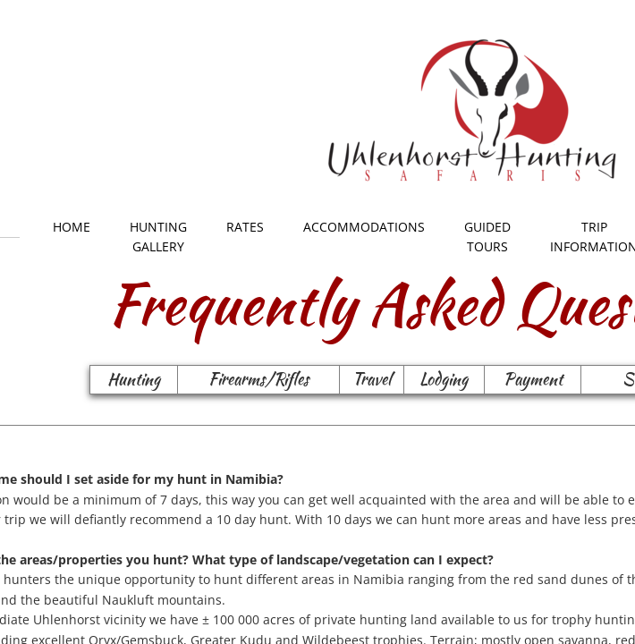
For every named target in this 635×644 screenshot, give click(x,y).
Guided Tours (487, 236)
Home (71, 226)
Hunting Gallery (158, 236)
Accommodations (364, 226)
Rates (245, 226)
